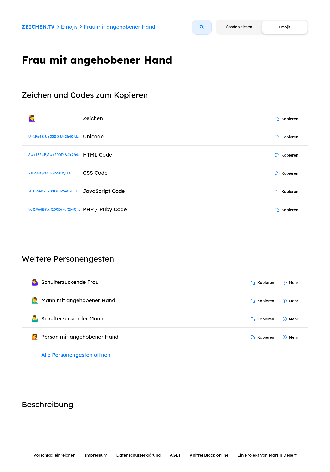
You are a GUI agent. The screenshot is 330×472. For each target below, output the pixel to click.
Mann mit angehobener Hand (78, 300)
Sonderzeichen (239, 26)
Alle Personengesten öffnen (75, 355)
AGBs (175, 455)
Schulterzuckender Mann (72, 318)
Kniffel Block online (209, 455)
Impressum (95, 455)
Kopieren (286, 118)
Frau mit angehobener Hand (119, 26)
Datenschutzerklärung (138, 455)
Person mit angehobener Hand (80, 336)
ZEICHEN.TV (38, 26)
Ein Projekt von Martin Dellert (267, 455)
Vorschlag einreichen (54, 455)
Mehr (290, 282)
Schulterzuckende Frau (70, 282)
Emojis (69, 26)
